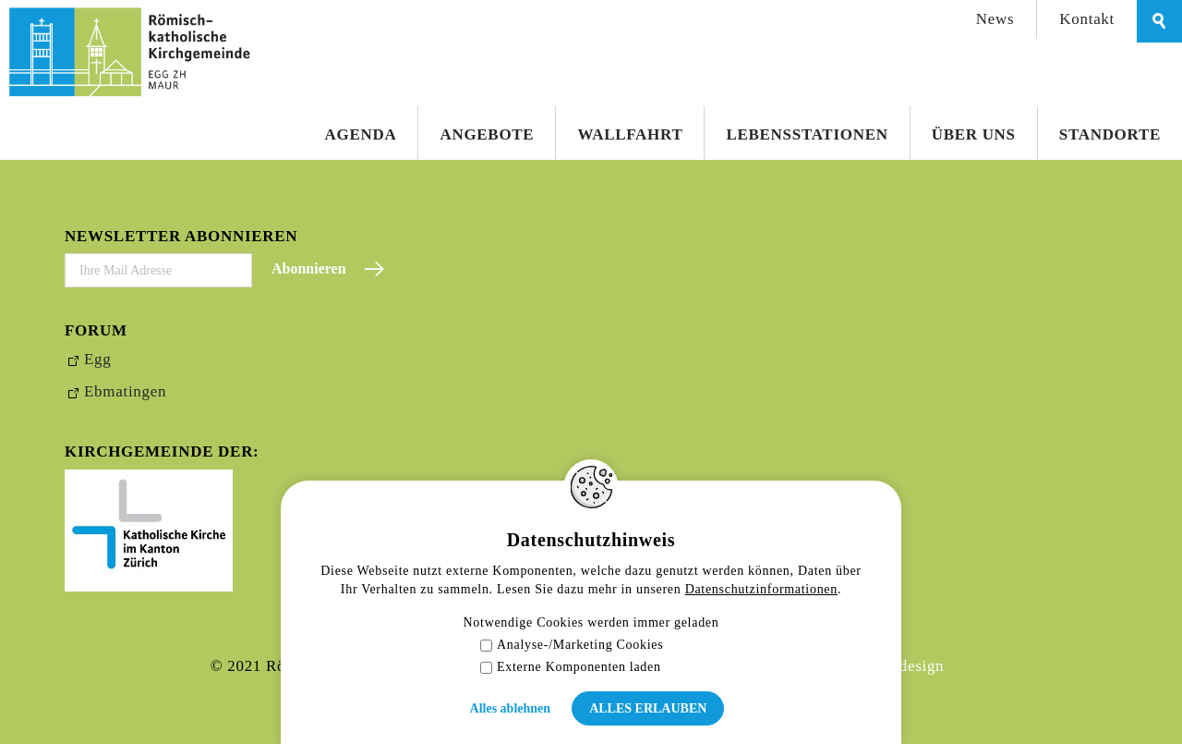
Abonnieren (308, 268)
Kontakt (1087, 19)
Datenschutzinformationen (761, 589)
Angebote (487, 134)
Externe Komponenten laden (570, 667)
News (995, 19)
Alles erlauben (647, 708)
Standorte (1110, 134)
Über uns (974, 134)
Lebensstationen (806, 134)
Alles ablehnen (510, 708)
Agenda (361, 134)
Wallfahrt (629, 134)
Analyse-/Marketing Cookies (571, 645)
